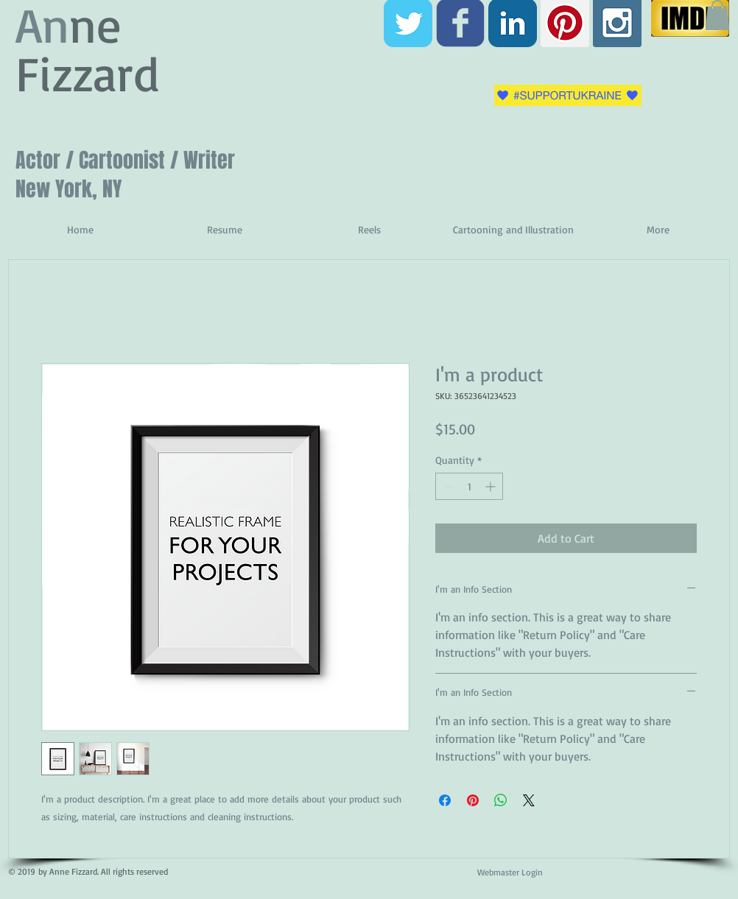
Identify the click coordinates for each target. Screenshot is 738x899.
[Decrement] (446, 486)
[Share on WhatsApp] (501, 800)
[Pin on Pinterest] (473, 800)
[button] (717, 15)
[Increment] (491, 486)
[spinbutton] (469, 486)
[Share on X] (529, 800)
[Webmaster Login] (510, 873)
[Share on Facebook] (445, 800)
